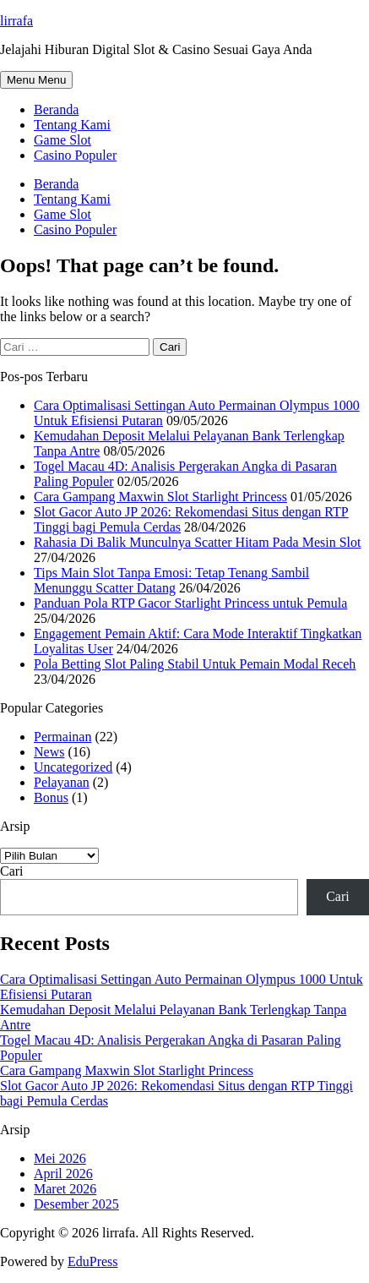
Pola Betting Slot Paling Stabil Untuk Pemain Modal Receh (194, 664)
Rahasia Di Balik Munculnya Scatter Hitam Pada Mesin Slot (197, 542)
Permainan (62, 736)
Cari (12, 871)
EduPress (93, 1261)
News (49, 752)
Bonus (51, 797)
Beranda (56, 109)
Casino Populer (75, 155)
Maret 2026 (65, 1189)
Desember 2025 (76, 1204)
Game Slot (62, 140)
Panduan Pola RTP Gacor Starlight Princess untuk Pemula (190, 603)
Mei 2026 (60, 1158)
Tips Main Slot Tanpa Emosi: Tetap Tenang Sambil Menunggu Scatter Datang (171, 580)
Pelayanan (62, 782)
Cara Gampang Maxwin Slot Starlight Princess (160, 496)
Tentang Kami (72, 124)
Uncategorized (73, 767)
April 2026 (63, 1173)
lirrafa (16, 21)
